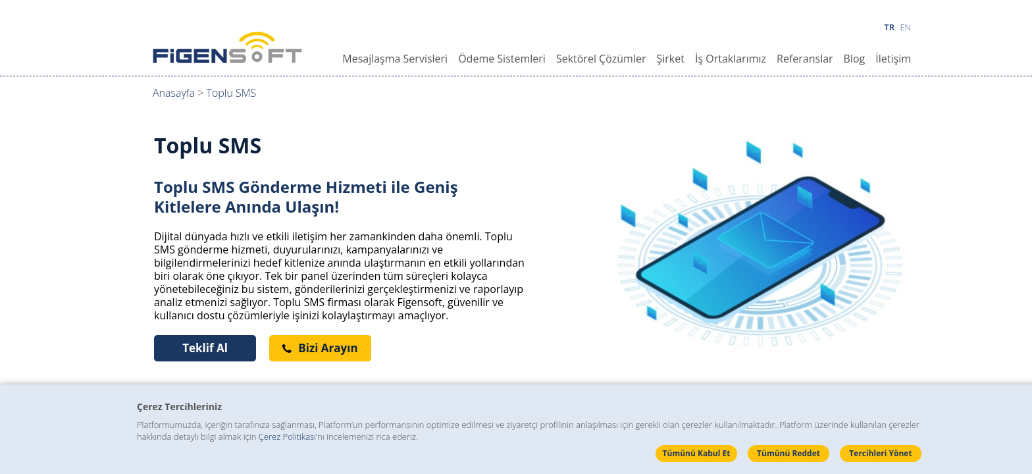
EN (905, 27)
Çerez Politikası (287, 436)
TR (889, 27)
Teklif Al (205, 348)
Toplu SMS (232, 93)
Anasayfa (174, 93)
